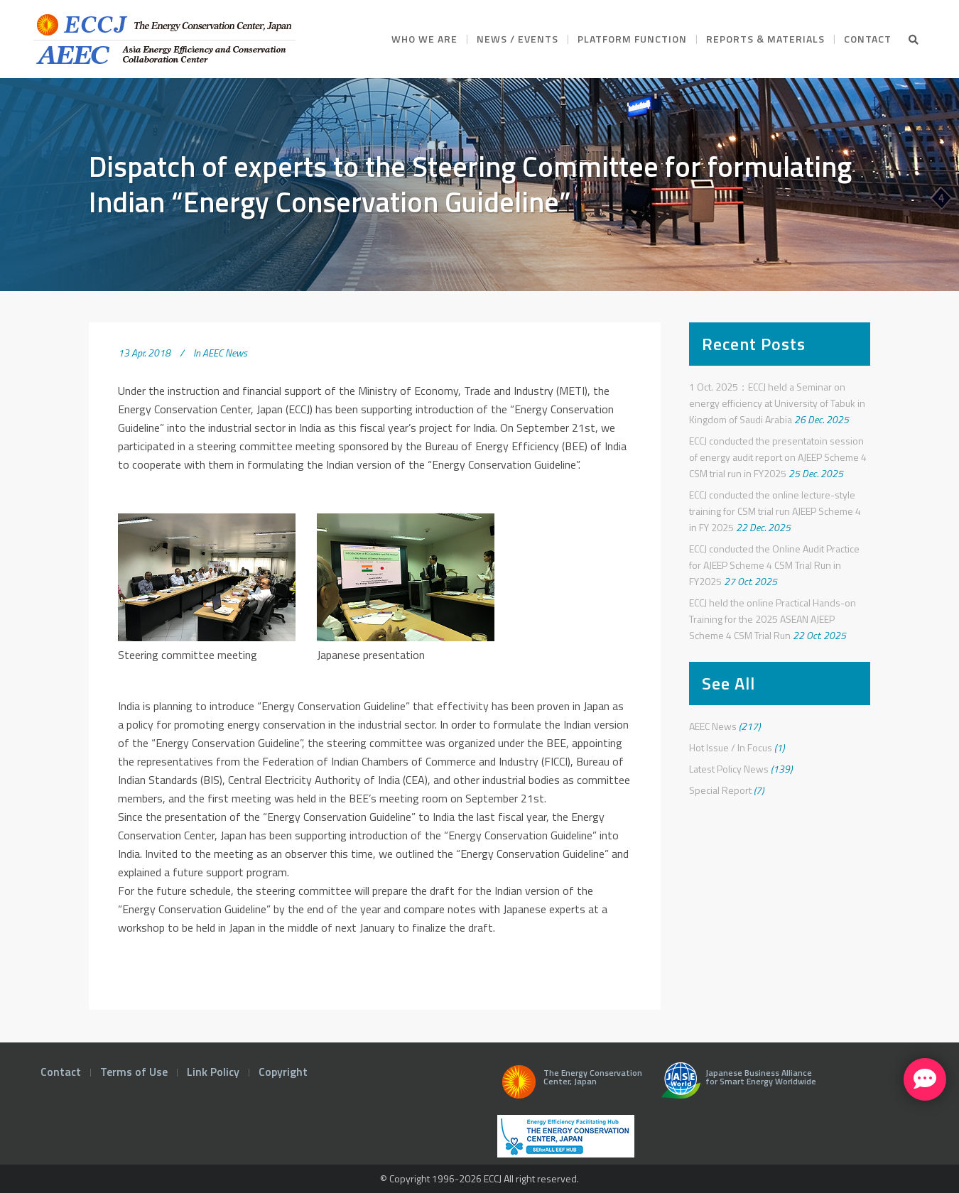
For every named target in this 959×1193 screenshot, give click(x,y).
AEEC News (224, 352)
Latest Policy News (729, 768)
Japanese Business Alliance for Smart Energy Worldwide (735, 1086)
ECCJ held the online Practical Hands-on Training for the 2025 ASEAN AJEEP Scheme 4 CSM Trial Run (772, 619)
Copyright (283, 1071)
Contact (60, 1071)
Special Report (720, 790)
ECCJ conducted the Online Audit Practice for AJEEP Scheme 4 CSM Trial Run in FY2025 (774, 565)
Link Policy (213, 1071)
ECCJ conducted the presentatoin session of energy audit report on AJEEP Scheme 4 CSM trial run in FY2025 (778, 457)
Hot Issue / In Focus (730, 747)
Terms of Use (134, 1071)
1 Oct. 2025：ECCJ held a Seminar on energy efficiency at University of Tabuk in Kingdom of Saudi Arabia (777, 403)
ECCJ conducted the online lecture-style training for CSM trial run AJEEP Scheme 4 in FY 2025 (775, 511)
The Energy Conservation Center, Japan (569, 1086)
